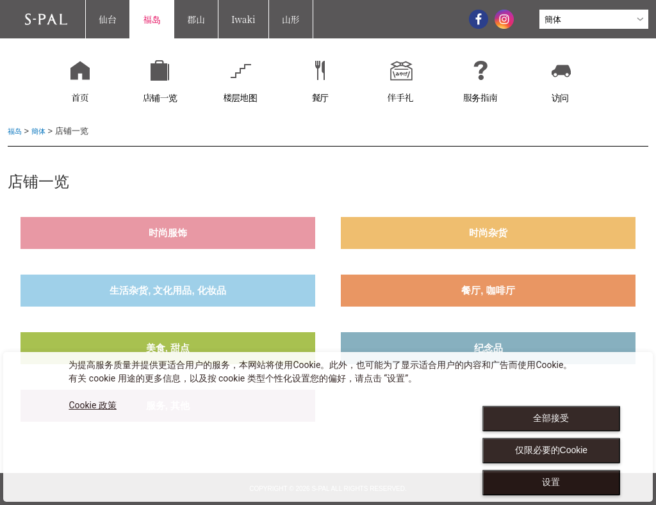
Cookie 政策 (92, 405)
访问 (560, 98)
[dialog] (328, 427)
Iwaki (243, 19)
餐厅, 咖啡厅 (487, 290)
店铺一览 (160, 98)
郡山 (196, 19)
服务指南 (480, 98)
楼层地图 (240, 98)
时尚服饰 (168, 232)
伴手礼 (400, 98)
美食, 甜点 (168, 347)
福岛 (152, 19)
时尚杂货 (488, 232)
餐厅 (320, 98)
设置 (551, 482)
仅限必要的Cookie (551, 450)
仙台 (108, 19)
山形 (291, 19)
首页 (79, 98)
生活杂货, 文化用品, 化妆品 (168, 290)
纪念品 (488, 347)
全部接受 (551, 418)
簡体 (42, 131)
